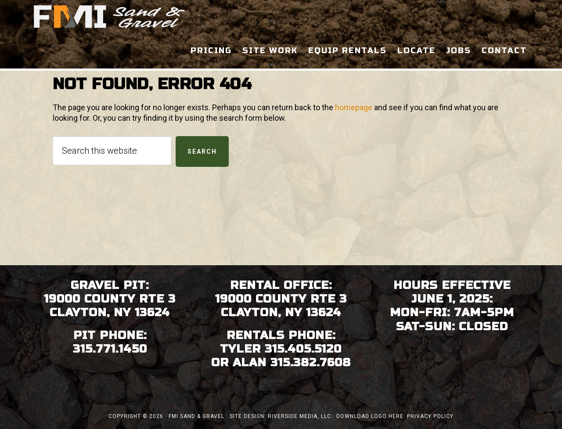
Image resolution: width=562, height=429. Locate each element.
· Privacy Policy (428, 416)
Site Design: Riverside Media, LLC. (281, 416)
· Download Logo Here (368, 416)
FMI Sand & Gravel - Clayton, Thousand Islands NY (110, 16)
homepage (353, 107)
